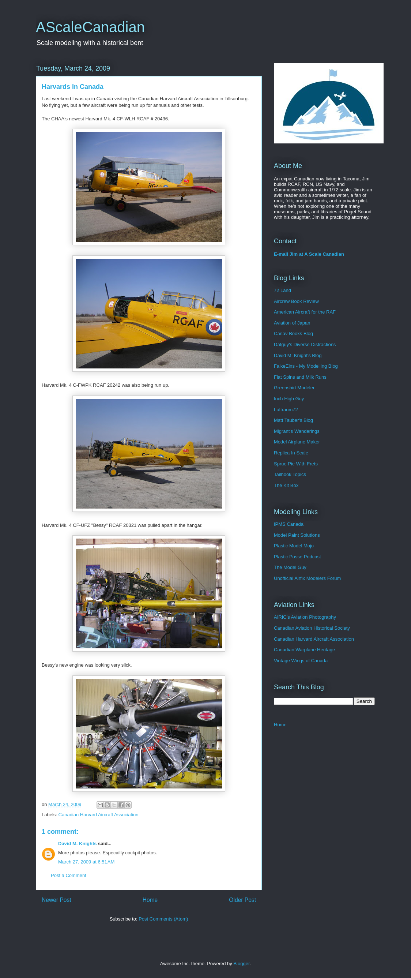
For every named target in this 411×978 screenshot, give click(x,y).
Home (150, 900)
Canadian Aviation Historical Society (312, 628)
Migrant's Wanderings (297, 431)
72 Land (282, 290)
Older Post (242, 900)
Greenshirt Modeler (294, 387)
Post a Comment (68, 875)
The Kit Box (286, 485)
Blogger (241, 963)
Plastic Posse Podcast (297, 556)
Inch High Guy (289, 398)
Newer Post (56, 900)
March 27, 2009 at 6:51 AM (86, 862)
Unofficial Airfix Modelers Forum (307, 578)
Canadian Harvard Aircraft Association (99, 814)
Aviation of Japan (292, 323)
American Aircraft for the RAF (305, 312)
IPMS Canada (288, 524)
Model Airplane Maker (297, 442)
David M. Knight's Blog (297, 355)
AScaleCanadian (90, 27)
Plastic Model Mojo (294, 545)
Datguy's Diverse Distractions (305, 344)
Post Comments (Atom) (163, 919)
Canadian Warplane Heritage (304, 649)
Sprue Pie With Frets (296, 463)
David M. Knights (77, 843)
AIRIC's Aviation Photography (305, 617)
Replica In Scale (291, 453)
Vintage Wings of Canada (301, 660)
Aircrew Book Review (296, 301)
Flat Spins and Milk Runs (300, 377)
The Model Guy (290, 567)
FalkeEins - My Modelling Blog (306, 366)
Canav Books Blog (293, 333)
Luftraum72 (286, 409)
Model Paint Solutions (297, 535)
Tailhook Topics (290, 474)
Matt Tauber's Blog (293, 420)
